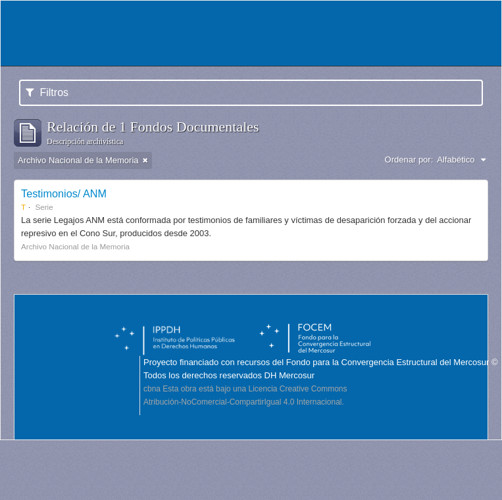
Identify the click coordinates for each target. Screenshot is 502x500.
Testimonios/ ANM (64, 193)
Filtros (47, 92)
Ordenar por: (409, 159)
